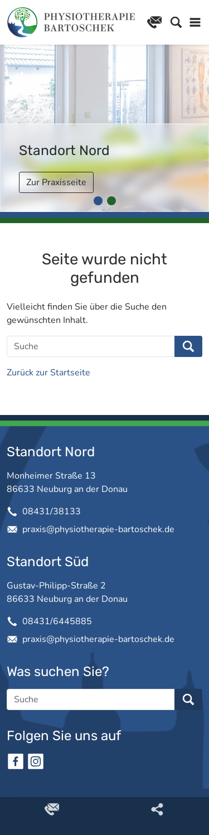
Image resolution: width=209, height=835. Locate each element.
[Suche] (91, 346)
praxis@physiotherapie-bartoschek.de (98, 529)
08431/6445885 (57, 621)
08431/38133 (51, 511)
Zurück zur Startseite (48, 372)
